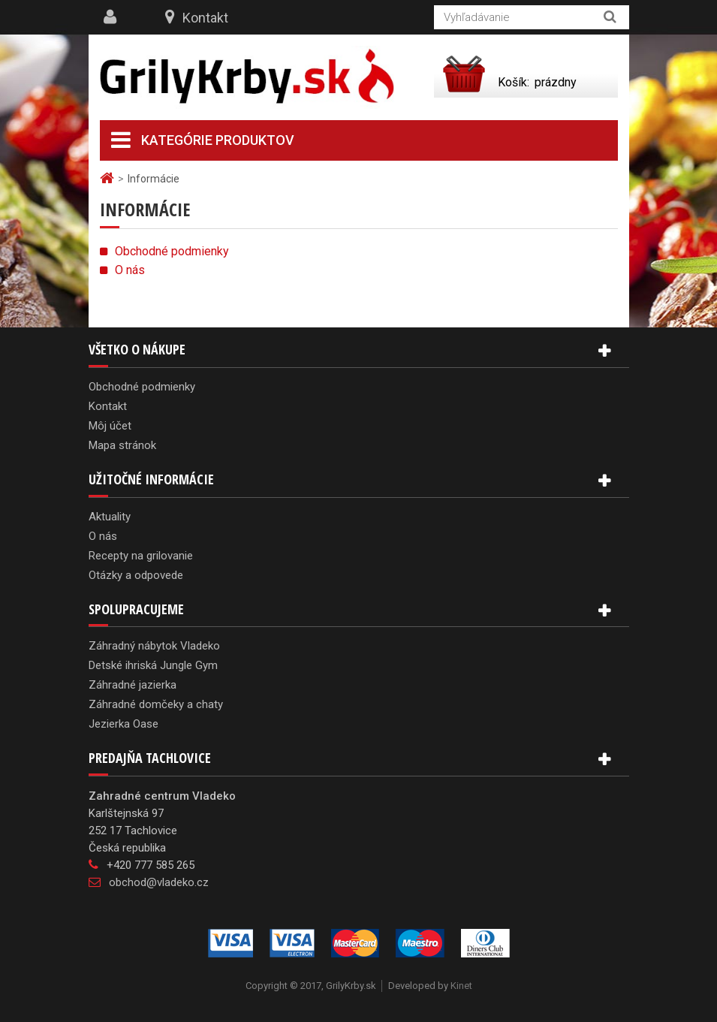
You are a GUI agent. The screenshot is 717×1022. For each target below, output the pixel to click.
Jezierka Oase (123, 724)
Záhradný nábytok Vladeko (154, 646)
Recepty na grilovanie (141, 555)
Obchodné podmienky (172, 251)
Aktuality (110, 516)
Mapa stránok (122, 445)
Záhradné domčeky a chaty (156, 704)
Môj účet (110, 426)
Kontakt (205, 18)
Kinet (461, 985)
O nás (130, 270)
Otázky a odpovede (136, 575)
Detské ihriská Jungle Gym (153, 665)
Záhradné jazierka (132, 685)
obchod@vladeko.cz (159, 882)
